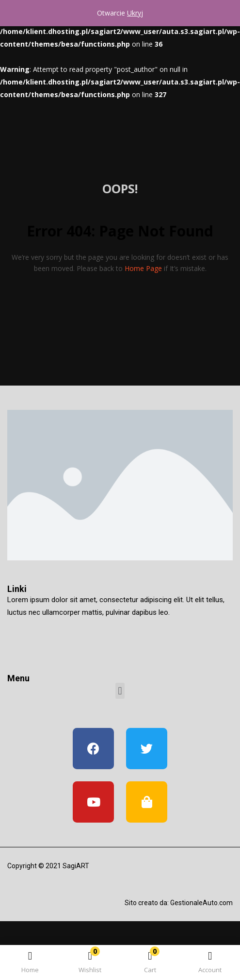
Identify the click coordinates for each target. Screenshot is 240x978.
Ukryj (135, 12)
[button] (150, 963)
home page (143, 268)
